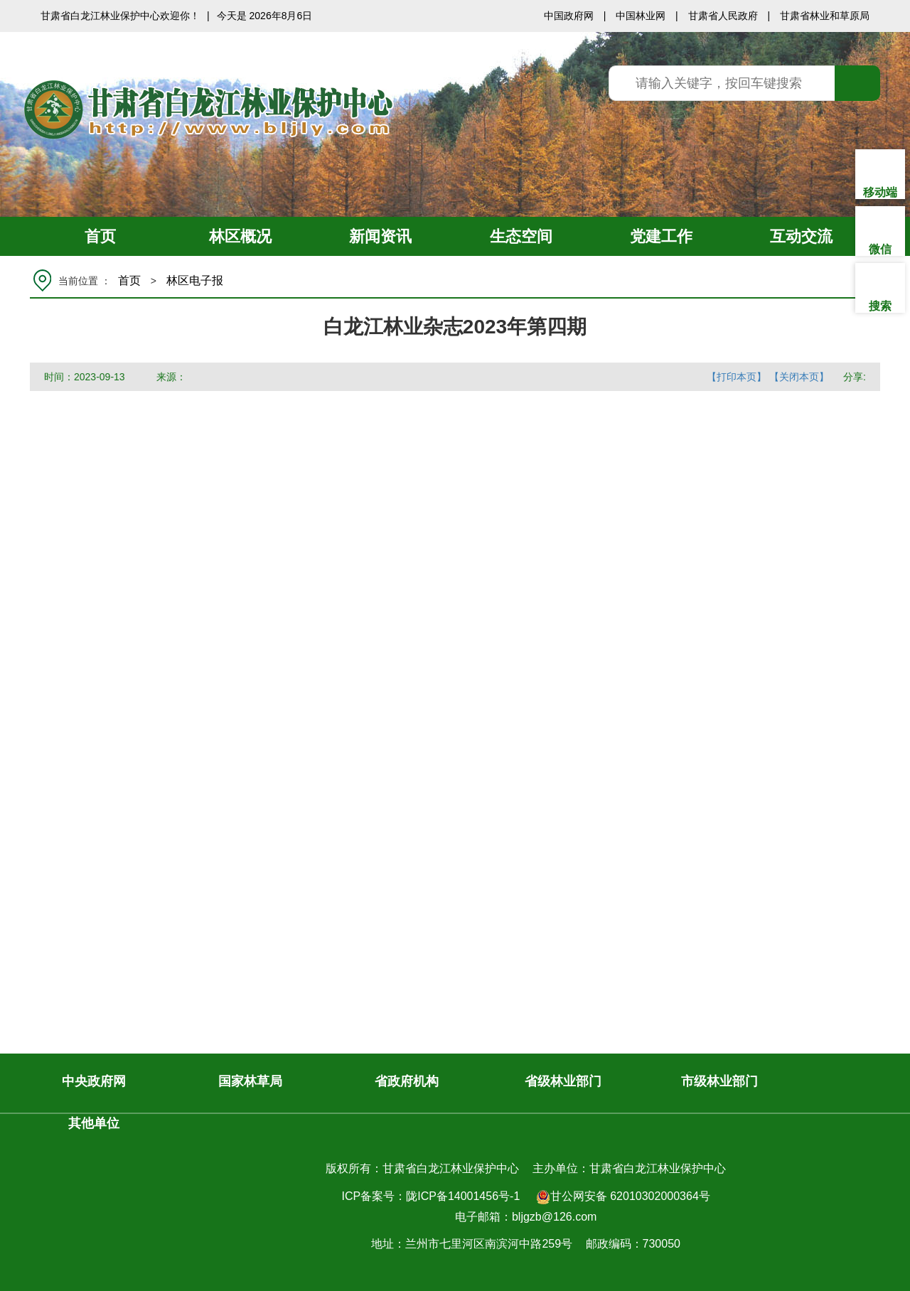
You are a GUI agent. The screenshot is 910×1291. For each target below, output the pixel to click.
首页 (100, 236)
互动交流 (801, 236)
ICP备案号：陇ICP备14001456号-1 (431, 1196)
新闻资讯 (380, 236)
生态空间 (521, 236)
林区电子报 (194, 280)
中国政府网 (569, 15)
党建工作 (661, 236)
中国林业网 (640, 15)
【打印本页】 (736, 376)
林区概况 (240, 236)
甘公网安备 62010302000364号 (623, 1197)
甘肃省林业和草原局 (824, 15)
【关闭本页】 (799, 376)
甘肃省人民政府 (723, 15)
